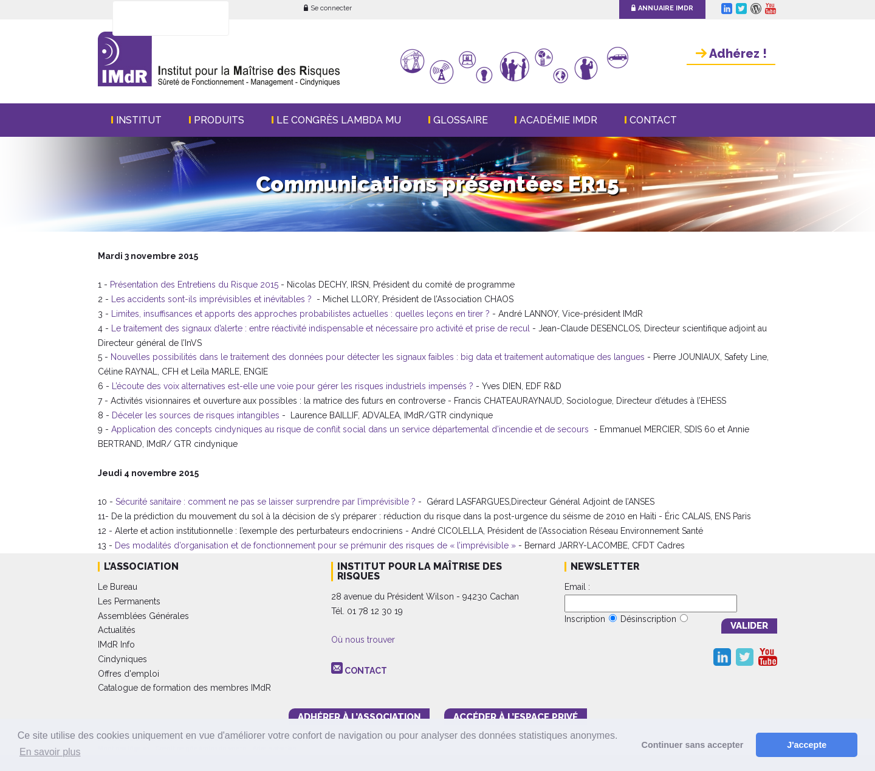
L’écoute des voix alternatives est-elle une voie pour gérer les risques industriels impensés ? (292, 386)
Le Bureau (117, 587)
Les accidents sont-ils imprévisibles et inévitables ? (211, 299)
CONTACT (366, 671)
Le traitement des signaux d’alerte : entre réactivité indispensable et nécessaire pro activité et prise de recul (320, 328)
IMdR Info (116, 644)
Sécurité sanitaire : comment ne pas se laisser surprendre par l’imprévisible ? (265, 502)
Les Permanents (129, 601)
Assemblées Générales (143, 616)
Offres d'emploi (128, 674)
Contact (653, 120)
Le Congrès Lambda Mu (338, 120)
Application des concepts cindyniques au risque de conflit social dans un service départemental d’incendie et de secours (350, 429)
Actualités (117, 630)
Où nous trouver (363, 640)
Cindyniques (122, 659)
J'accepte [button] (806, 745)
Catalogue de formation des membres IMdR (184, 688)
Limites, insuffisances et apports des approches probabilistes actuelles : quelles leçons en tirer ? (300, 314)
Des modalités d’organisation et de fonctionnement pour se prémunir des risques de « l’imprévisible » (315, 545)
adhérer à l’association (359, 716)
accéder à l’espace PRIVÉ (515, 716)
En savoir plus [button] (50, 752)
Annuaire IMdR (662, 8)
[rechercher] (155, 19)
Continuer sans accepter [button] (693, 745)
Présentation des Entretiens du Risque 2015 (194, 284)
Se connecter (328, 8)
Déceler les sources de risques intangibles (196, 415)
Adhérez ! (731, 53)
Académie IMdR (558, 120)
